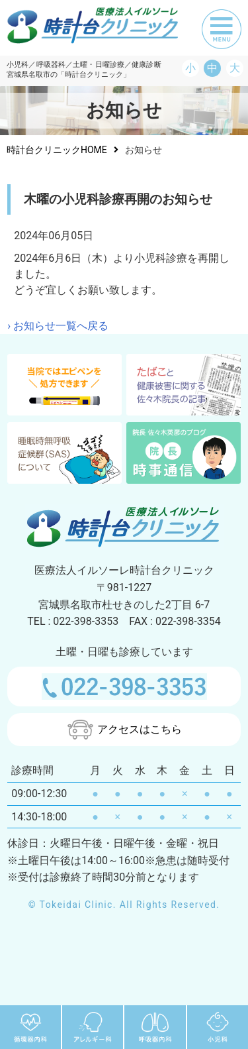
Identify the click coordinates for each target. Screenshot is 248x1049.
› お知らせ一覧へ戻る (57, 325)
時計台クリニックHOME (57, 149)
